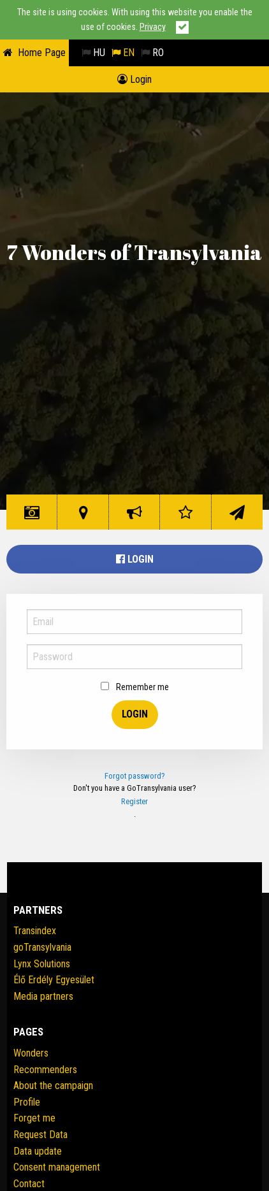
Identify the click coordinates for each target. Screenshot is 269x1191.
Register (134, 801)
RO (152, 53)
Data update (37, 1151)
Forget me (34, 1118)
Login (134, 79)
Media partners (43, 996)
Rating (188, 517)
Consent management (56, 1167)
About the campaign (53, 1085)
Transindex (34, 931)
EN (123, 53)
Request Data (40, 1135)
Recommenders (45, 1070)
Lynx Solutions (41, 964)
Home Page (42, 53)
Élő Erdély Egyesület (53, 980)
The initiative (137, 517)
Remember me (135, 687)
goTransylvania (42, 947)
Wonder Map (85, 517)
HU (93, 53)
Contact (240, 517)
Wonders (34, 517)
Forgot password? (135, 776)
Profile (26, 1102)
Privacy (153, 27)
